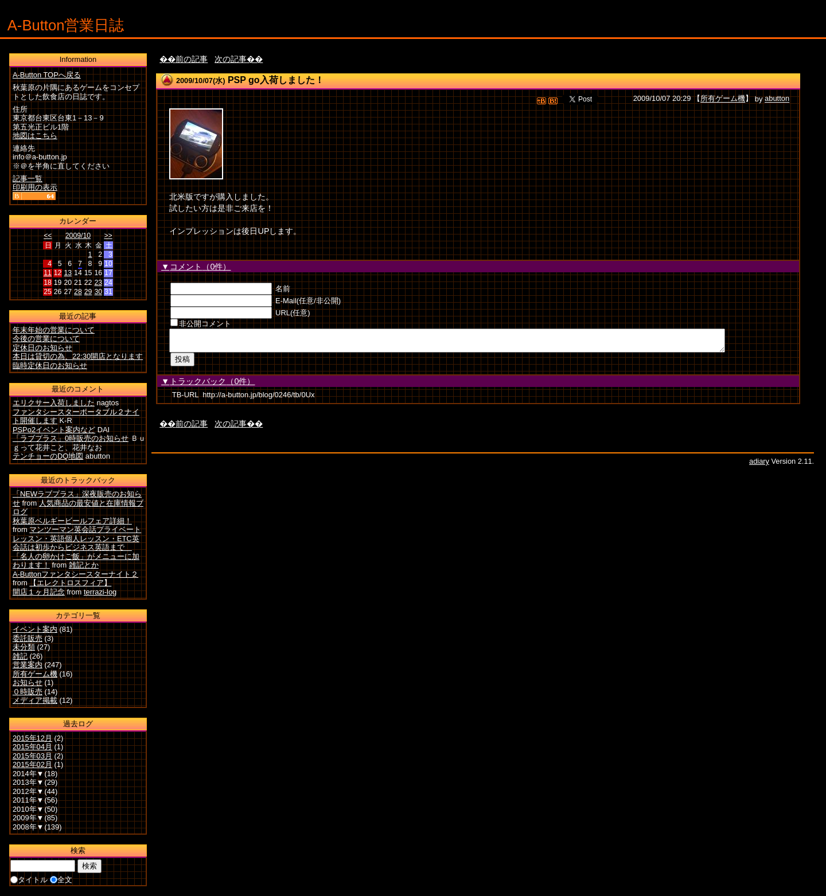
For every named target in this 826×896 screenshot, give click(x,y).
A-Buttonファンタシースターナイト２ (75, 574)
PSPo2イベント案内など (54, 429)
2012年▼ (28, 791)
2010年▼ (28, 809)
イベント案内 (35, 629)
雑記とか (84, 565)
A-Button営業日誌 (65, 25)
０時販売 (27, 691)
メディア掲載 (35, 700)
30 (98, 292)
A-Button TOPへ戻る (47, 75)
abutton (777, 99)
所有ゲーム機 (722, 99)
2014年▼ (28, 773)
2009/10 (78, 236)
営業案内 (27, 664)
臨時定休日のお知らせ (50, 365)
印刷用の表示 (35, 187)
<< (48, 236)
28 (78, 292)
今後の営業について (46, 338)
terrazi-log (100, 592)
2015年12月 (32, 738)
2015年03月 (32, 756)
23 (98, 283)
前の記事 (192, 59)
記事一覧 (27, 178)
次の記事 (231, 59)
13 (68, 273)
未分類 (24, 647)
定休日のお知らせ (42, 347)
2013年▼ (28, 782)
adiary (759, 464)
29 (88, 292)
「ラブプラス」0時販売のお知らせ (70, 438)
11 (48, 273)
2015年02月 (32, 764)
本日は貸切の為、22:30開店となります (78, 356)
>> (108, 236)
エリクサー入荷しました (54, 402)
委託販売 (27, 638)
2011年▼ (28, 800)
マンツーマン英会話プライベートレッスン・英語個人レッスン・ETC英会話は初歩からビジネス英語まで (77, 538)
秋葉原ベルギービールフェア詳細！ (72, 521)
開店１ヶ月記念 (39, 592)
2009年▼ (28, 817)
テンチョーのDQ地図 (48, 456)
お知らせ (27, 682)
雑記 (20, 656)
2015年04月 (32, 746)
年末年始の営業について (54, 330)
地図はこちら (35, 135)
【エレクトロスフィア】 (70, 582)
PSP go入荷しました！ (276, 80)
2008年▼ (28, 827)
